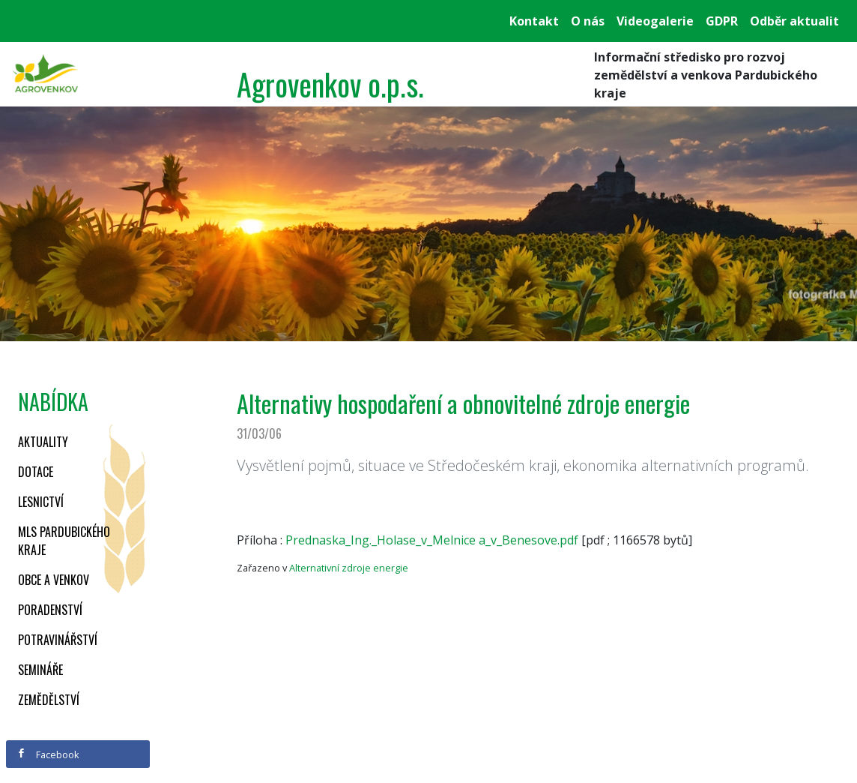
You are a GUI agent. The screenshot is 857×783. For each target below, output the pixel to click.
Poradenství (50, 610)
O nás (588, 21)
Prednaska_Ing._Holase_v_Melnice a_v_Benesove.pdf (431, 540)
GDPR (722, 21)
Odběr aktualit (794, 21)
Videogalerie (655, 21)
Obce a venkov (53, 580)
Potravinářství (57, 640)
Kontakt (534, 21)
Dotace (35, 472)
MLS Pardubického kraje (64, 541)
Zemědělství (48, 700)
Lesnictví (41, 502)
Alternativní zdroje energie (348, 567)
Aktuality (43, 442)
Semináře (40, 670)
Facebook (47, 754)
